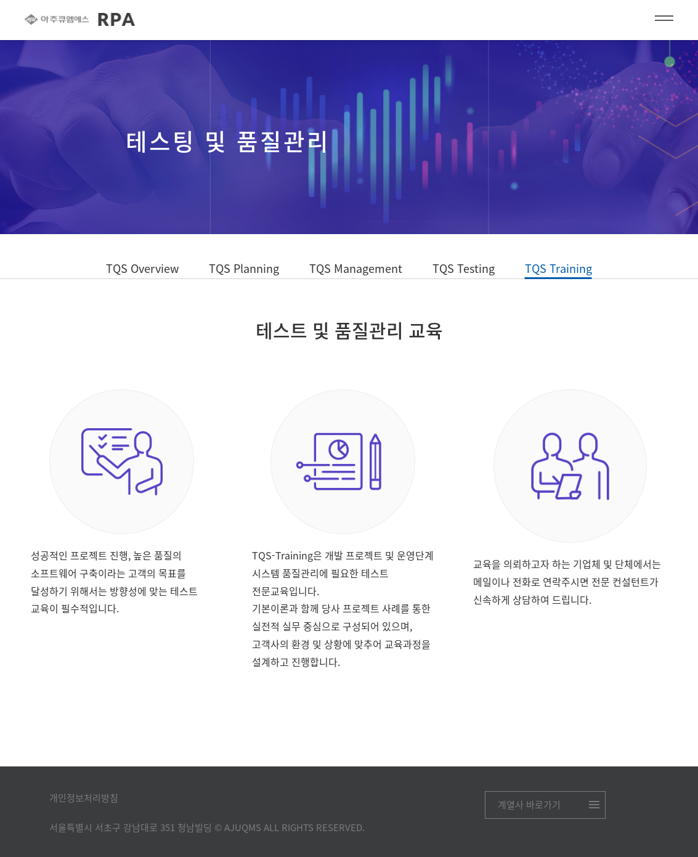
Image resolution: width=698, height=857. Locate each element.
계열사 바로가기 (529, 804)
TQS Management (355, 268)
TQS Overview (142, 268)
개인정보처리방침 (83, 798)
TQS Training (558, 269)
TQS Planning (244, 268)
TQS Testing (463, 268)
